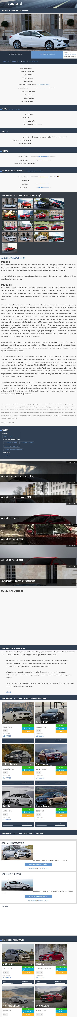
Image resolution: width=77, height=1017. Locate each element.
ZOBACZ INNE (32, 868)
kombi (6, 456)
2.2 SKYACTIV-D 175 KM (11, 446)
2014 (5, 436)
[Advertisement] (17, 920)
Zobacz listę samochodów (38, 864)
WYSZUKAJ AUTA (43, 868)
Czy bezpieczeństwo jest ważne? (34, 171)
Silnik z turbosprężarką (15, 109)
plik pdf (8, 692)
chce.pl (12, 2)
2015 (11, 436)
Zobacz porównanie (15, 54)
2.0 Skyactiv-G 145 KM (11, 442)
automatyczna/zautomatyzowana (13, 449)
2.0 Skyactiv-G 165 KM (27, 442)
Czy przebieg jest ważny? (43, 84)
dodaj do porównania (47, 54)
